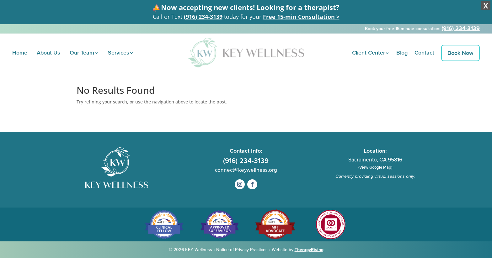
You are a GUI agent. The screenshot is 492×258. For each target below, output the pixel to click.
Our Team (82, 53)
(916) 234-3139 (203, 16)
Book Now (460, 53)
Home (19, 53)
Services (118, 53)
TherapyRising (309, 249)
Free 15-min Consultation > (301, 16)
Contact (424, 53)
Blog (402, 53)
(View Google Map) (375, 167)
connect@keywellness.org (246, 170)
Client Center (368, 53)
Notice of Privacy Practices (242, 249)
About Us (48, 53)
